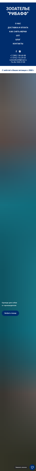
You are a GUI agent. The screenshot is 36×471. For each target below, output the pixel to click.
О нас (18, 23)
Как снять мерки (18, 31)
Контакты (18, 44)
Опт (18, 36)
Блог (18, 40)
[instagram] (20, 51)
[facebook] (16, 51)
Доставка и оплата (18, 27)
